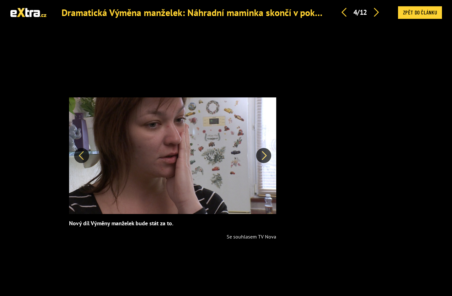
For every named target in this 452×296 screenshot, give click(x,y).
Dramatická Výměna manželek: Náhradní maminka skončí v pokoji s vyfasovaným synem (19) (247, 12)
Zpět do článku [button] (420, 12)
